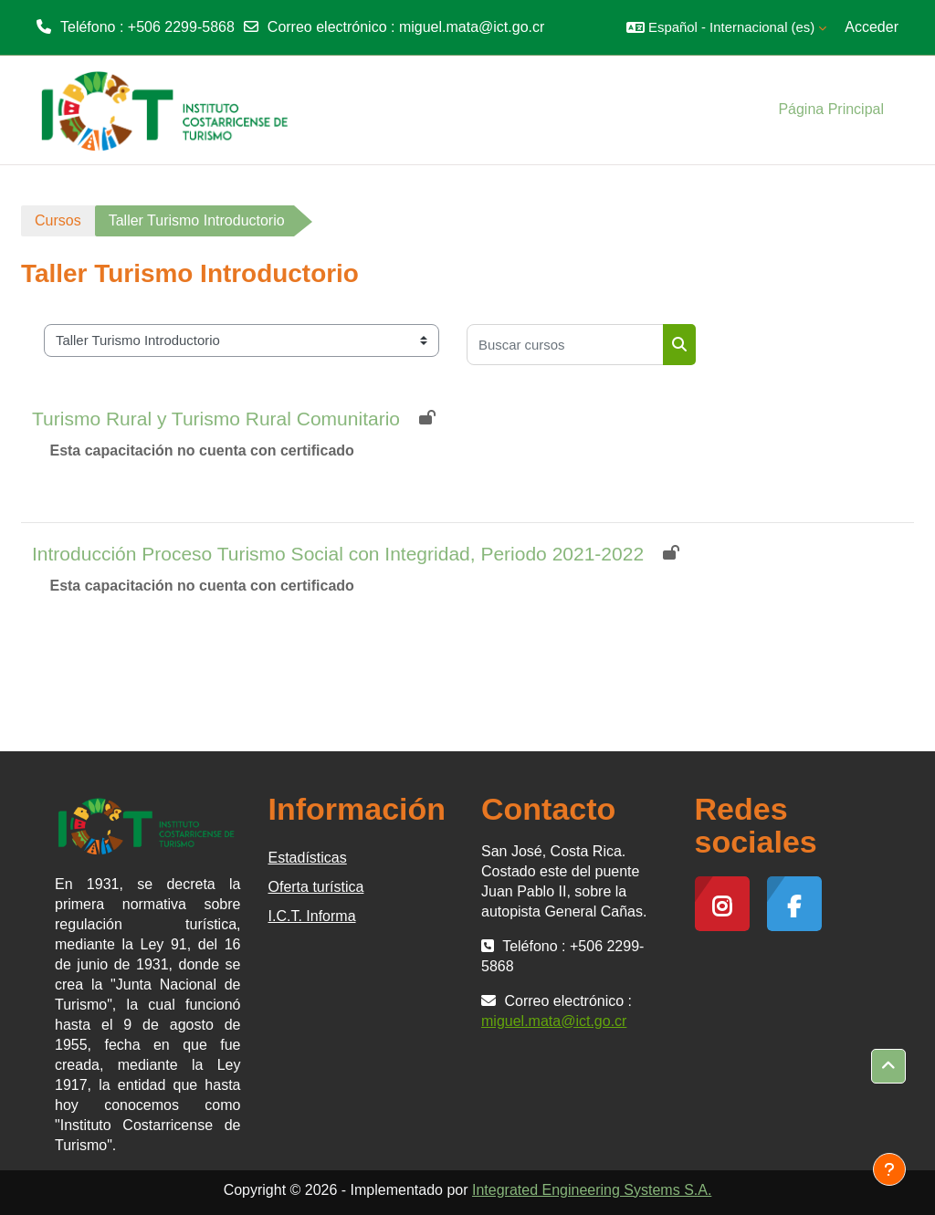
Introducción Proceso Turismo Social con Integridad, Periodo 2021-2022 (338, 553)
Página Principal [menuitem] (831, 109)
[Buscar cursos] (565, 344)
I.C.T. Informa (312, 916)
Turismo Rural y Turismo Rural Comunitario (216, 418)
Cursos (58, 220)
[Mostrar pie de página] (889, 1169)
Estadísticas (307, 857)
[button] (726, 27)
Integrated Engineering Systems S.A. (591, 1190)
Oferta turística (316, 887)
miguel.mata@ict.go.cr (471, 27)
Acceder (871, 27)
